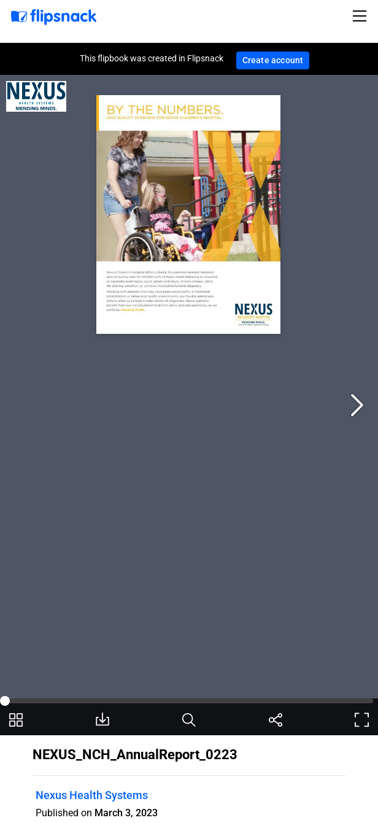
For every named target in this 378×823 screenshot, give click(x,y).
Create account (273, 60)
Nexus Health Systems (92, 795)
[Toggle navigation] (361, 16)
